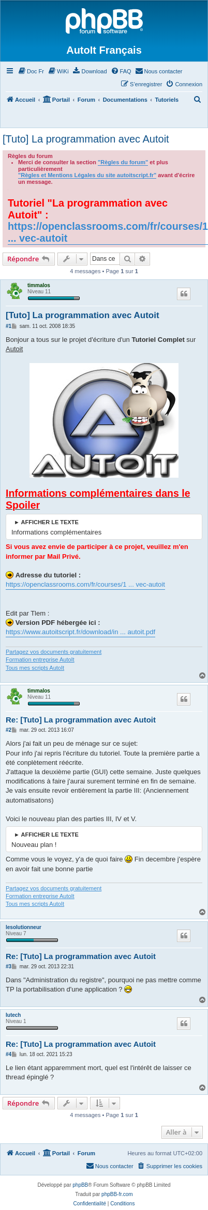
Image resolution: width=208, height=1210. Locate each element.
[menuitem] (31, 71)
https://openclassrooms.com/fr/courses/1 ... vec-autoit (108, 232)
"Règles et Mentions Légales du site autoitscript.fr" (87, 175)
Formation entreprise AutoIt (40, 659)
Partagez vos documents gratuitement (53, 652)
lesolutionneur (23, 927)
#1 (8, 326)
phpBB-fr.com (117, 1194)
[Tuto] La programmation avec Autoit (86, 139)
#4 (8, 1054)
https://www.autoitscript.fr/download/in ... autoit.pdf (80, 632)
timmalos (38, 285)
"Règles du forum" (123, 162)
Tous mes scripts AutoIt (35, 668)
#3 (8, 966)
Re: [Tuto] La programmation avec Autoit (81, 719)
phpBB (80, 1185)
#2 (8, 730)
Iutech (13, 1015)
